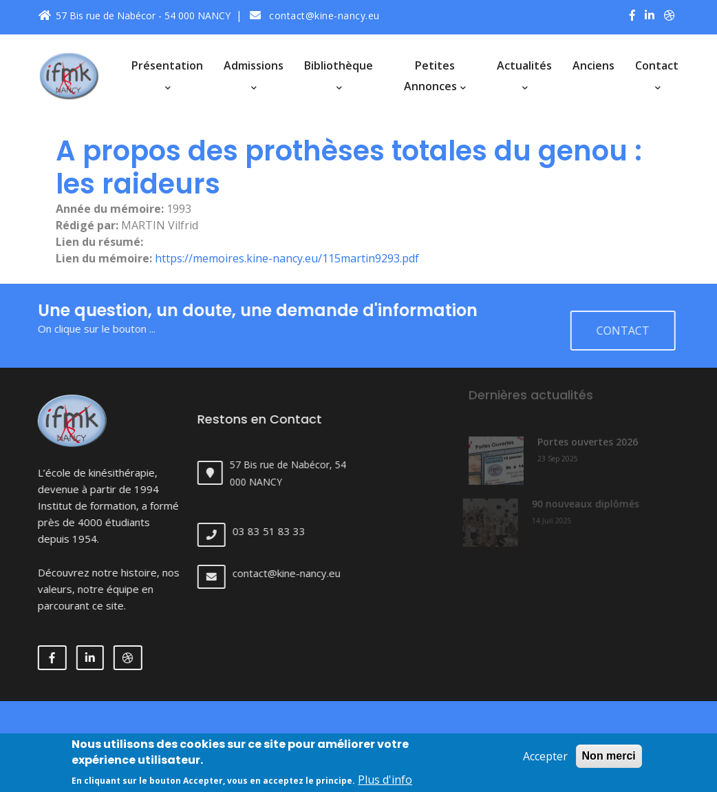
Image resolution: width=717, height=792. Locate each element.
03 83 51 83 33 (279, 531)
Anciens (593, 65)
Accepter (545, 761)
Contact (656, 74)
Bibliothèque (338, 74)
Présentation (167, 74)
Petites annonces (435, 76)
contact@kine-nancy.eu (315, 15)
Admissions (253, 74)
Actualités (524, 74)
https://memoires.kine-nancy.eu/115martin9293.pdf (287, 258)
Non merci (609, 761)
